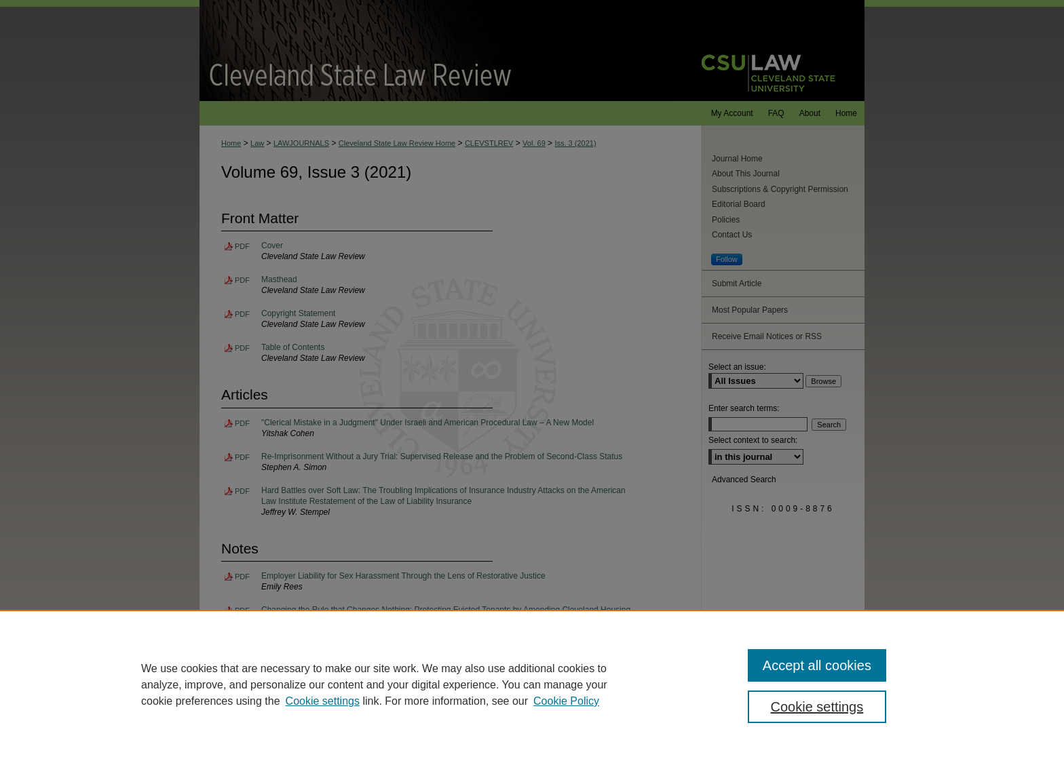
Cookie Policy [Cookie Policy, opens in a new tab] (566, 701)
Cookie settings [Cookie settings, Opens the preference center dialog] (817, 706)
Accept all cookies (817, 665)
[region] (532, 684)
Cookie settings (323, 701)
